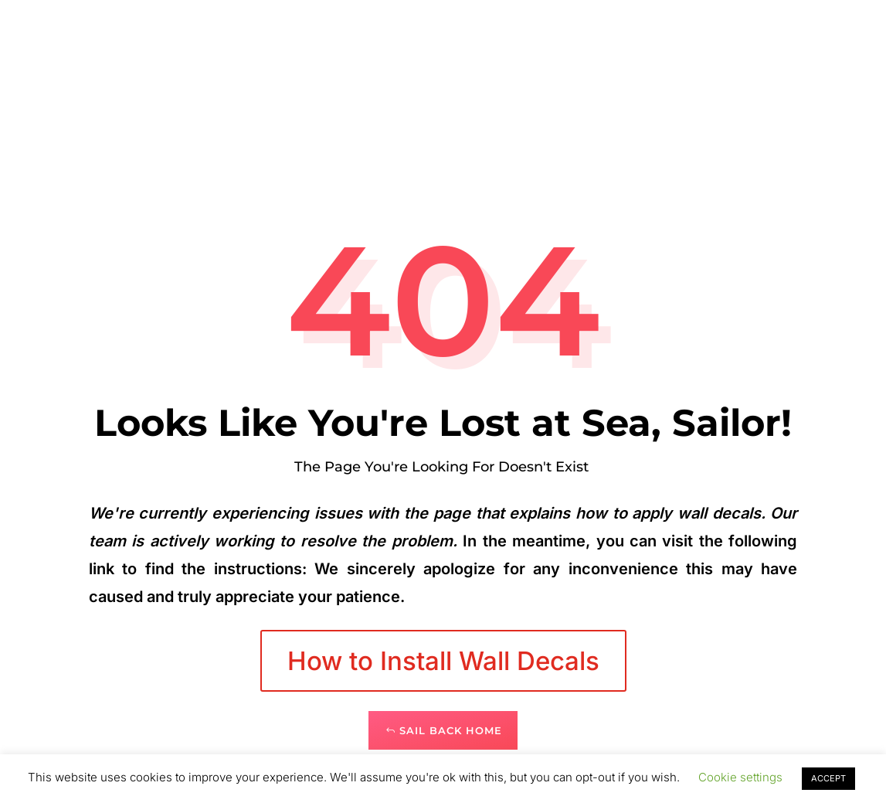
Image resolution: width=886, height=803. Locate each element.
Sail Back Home (450, 730)
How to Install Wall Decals (443, 660)
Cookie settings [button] (740, 777)
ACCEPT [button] (828, 778)
